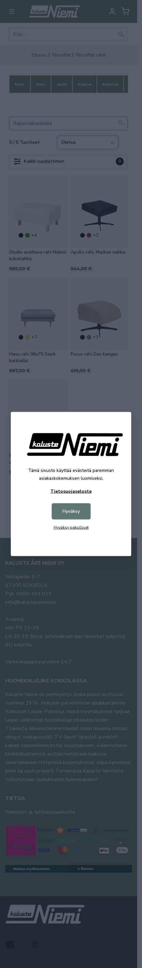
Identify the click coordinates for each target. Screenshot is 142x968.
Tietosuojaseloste (71, 491)
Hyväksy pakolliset (71, 527)
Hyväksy (71, 511)
